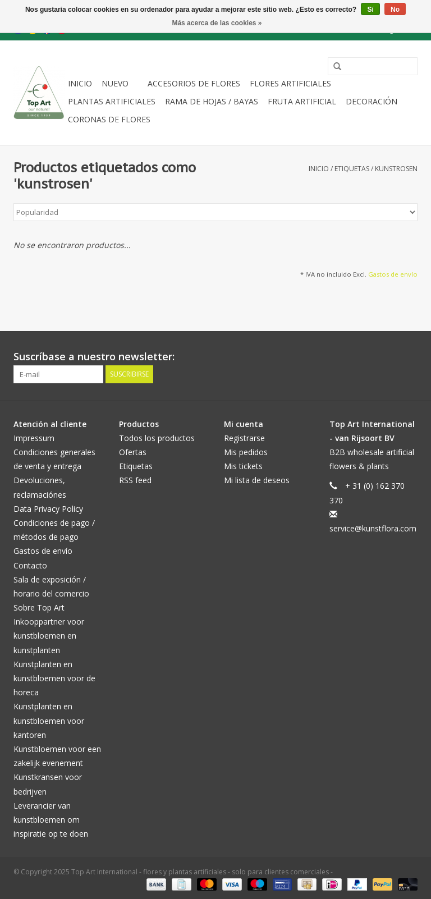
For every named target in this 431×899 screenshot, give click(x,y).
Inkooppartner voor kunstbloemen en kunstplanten (48, 635)
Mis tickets (243, 466)
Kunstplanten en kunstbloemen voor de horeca (54, 678)
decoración (371, 101)
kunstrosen (396, 168)
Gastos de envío (393, 274)
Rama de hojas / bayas (211, 101)
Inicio (80, 83)
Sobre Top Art (39, 607)
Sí (370, 9)
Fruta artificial (302, 101)
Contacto (30, 565)
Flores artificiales (290, 83)
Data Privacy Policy (48, 508)
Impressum (33, 438)
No (395, 9)
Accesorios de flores (194, 83)
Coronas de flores (109, 119)
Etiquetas (351, 168)
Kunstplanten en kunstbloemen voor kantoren (48, 720)
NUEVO (115, 83)
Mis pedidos (246, 452)
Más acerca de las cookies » (217, 23)
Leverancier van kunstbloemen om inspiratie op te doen (50, 819)
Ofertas (132, 452)
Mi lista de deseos (257, 480)
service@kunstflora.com (372, 528)
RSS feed (135, 480)
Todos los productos (157, 438)
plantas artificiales (111, 101)
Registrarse (244, 438)
